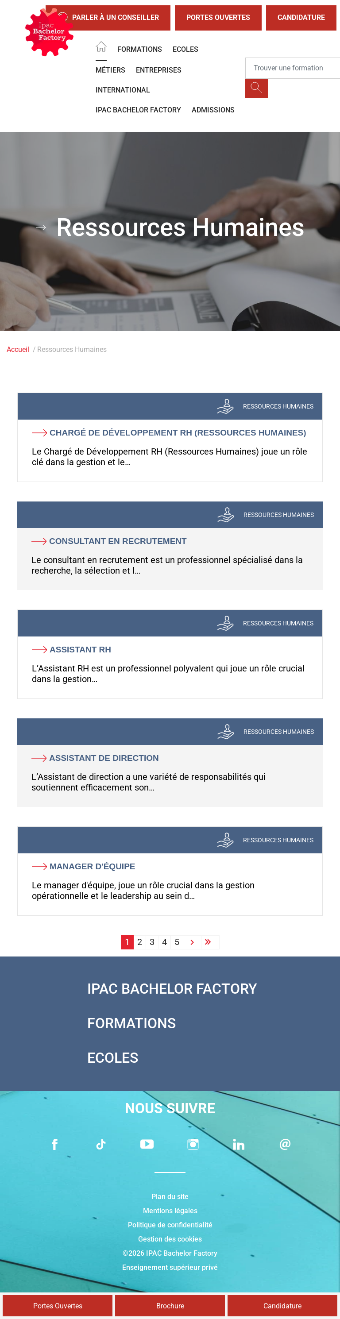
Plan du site (170, 1196)
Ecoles (185, 49)
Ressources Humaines (278, 406)
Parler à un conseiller (108, 18)
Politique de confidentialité (170, 1225)
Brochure (170, 1306)
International (123, 90)
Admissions (213, 110)
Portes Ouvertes (218, 17)
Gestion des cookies (170, 1239)
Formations (139, 49)
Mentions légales (170, 1211)
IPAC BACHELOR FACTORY (138, 110)
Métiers (110, 70)
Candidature (301, 17)
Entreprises (159, 70)
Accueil (18, 349)
